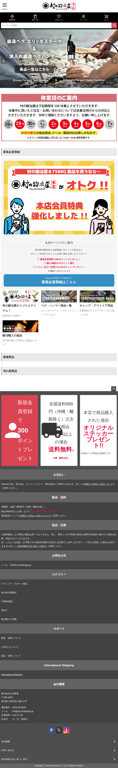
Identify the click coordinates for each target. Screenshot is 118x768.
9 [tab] (68, 91)
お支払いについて (10, 647)
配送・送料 (59, 497)
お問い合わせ (7, 750)
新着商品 (12, 17)
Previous (4, 61)
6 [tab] (61, 91)
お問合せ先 (59, 555)
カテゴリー (59, 574)
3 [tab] (55, 91)
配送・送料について (11, 638)
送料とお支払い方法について (98, 484)
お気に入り (59, 17)
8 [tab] (65, 91)
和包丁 (4, 610)
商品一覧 (35, 17)
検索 (114, 25)
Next (114, 61)
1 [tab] (50, 91)
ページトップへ (113, 388)
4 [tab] (57, 91)
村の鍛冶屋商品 (8, 592)
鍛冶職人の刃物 (8, 619)
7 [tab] (63, 91)
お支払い (59, 474)
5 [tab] (59, 91)
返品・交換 (59, 525)
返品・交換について (11, 656)
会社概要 (59, 684)
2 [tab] (52, 91)
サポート (59, 628)
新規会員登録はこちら (59, 280)
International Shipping (59, 665)
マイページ (83, 17)
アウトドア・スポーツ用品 (14, 583)
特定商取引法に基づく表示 (32, 546)
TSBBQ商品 (7, 601)
